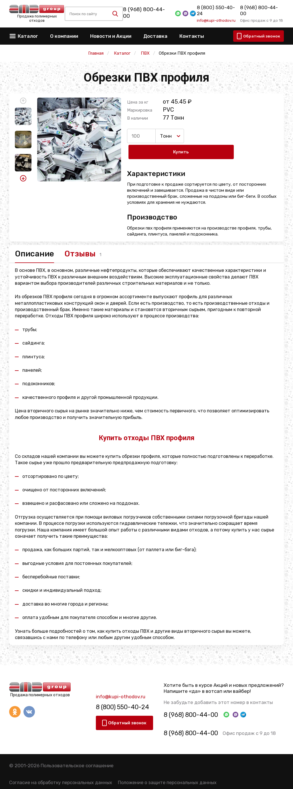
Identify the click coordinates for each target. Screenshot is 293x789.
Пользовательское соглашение (77, 752)
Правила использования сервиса (46, 780)
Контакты (191, 36)
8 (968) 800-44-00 (147, 13)
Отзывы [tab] (92, 239)
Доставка (155, 36)
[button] (23, 101)
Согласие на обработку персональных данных (60, 769)
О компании (64, 36)
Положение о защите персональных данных (167, 769)
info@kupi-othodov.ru (215, 17)
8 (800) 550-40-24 (217, 10)
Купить (209, 136)
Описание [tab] (37, 239)
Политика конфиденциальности (124, 780)
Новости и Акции (110, 36)
